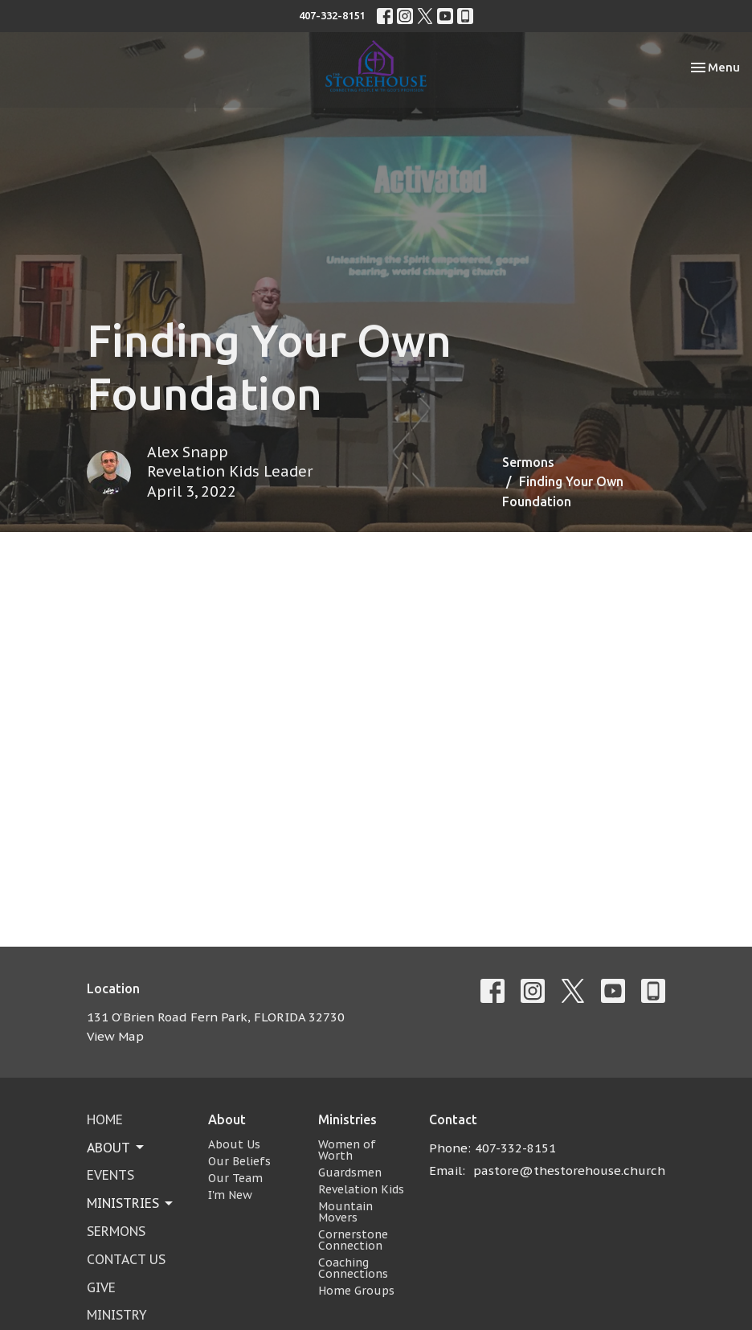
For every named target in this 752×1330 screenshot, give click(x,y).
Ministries (347, 1119)
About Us (234, 1144)
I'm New (230, 1195)
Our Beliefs (239, 1161)
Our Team (235, 1178)
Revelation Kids (361, 1189)
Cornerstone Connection (353, 1240)
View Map (115, 1036)
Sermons (528, 462)
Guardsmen (350, 1172)
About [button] (116, 1148)
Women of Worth (347, 1150)
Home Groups (356, 1290)
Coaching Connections (353, 1268)
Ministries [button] (131, 1203)
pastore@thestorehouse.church (569, 1170)
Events (110, 1175)
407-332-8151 (332, 15)
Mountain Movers (345, 1212)
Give (101, 1287)
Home (105, 1119)
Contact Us (126, 1259)
